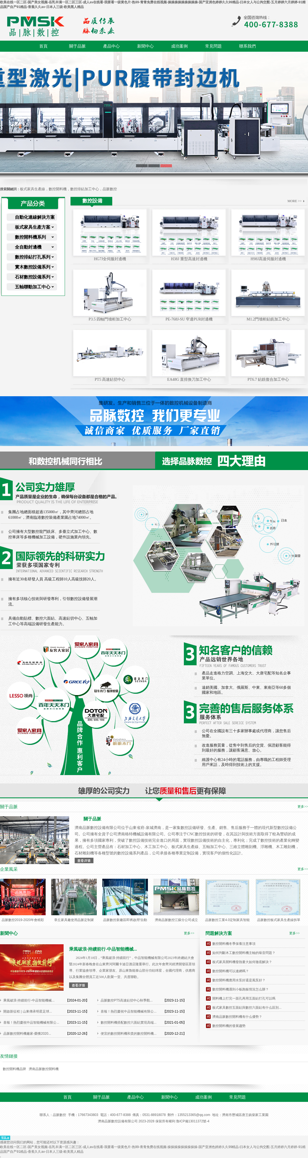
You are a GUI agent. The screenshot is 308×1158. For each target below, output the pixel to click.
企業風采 (9, 869)
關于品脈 (77, 46)
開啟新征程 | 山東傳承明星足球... (27, 1011)
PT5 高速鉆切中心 (110, 379)
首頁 (43, 46)
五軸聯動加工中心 (32, 287)
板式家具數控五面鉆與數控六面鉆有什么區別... (246, 1008)
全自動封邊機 (28, 247)
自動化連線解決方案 (35, 217)
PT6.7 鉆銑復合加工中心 (268, 379)
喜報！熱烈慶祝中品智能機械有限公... (128, 1011)
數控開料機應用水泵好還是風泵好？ (238, 980)
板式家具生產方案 (32, 227)
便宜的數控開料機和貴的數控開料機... (128, 1034)
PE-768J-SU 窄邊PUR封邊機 (189, 319)
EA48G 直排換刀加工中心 (189, 379)
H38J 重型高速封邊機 (189, 259)
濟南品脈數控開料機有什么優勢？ (237, 1017)
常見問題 (213, 46)
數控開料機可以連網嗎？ (230, 971)
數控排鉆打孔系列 (32, 257)
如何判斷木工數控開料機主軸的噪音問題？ (243, 953)
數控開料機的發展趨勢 (229, 1026)
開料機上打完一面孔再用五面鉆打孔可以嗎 (243, 998)
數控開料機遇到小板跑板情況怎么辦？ (240, 989)
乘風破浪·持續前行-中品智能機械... (28, 1000)
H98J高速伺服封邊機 (268, 259)
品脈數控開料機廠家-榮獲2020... (27, 1034)
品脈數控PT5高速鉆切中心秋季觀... (127, 1000)
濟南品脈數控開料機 (44, 1069)
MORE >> (295, 201)
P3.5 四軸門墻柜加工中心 (110, 319)
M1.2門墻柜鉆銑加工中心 (268, 319)
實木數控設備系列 (32, 267)
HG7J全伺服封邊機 (110, 259)
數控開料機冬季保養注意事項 (233, 944)
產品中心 (111, 46)
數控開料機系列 (30, 237)
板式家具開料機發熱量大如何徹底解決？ (242, 962)
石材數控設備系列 (32, 277)
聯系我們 (247, 46)
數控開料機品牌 (14, 1069)
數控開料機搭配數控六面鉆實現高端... (128, 1022)
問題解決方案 (218, 933)
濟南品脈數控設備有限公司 (118, 1121)
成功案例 (179, 46)
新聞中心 (145, 46)
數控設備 (92, 201)
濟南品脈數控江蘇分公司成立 (176, 920)
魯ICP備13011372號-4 (192, 1121)
